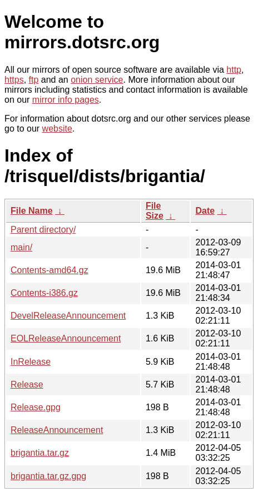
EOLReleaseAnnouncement (66, 338)
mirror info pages (65, 99)
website (57, 128)
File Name (32, 210)
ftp (34, 79)
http (233, 69)
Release (27, 384)
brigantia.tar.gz (40, 452)
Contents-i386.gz (44, 293)
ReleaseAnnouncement (57, 430)
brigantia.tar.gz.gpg (48, 476)
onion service (97, 79)
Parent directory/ (43, 229)
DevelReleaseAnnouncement (68, 315)
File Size (154, 210)
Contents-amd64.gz (49, 270)
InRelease (31, 361)
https (14, 79)
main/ (21, 247)
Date (205, 210)
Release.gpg (36, 407)
